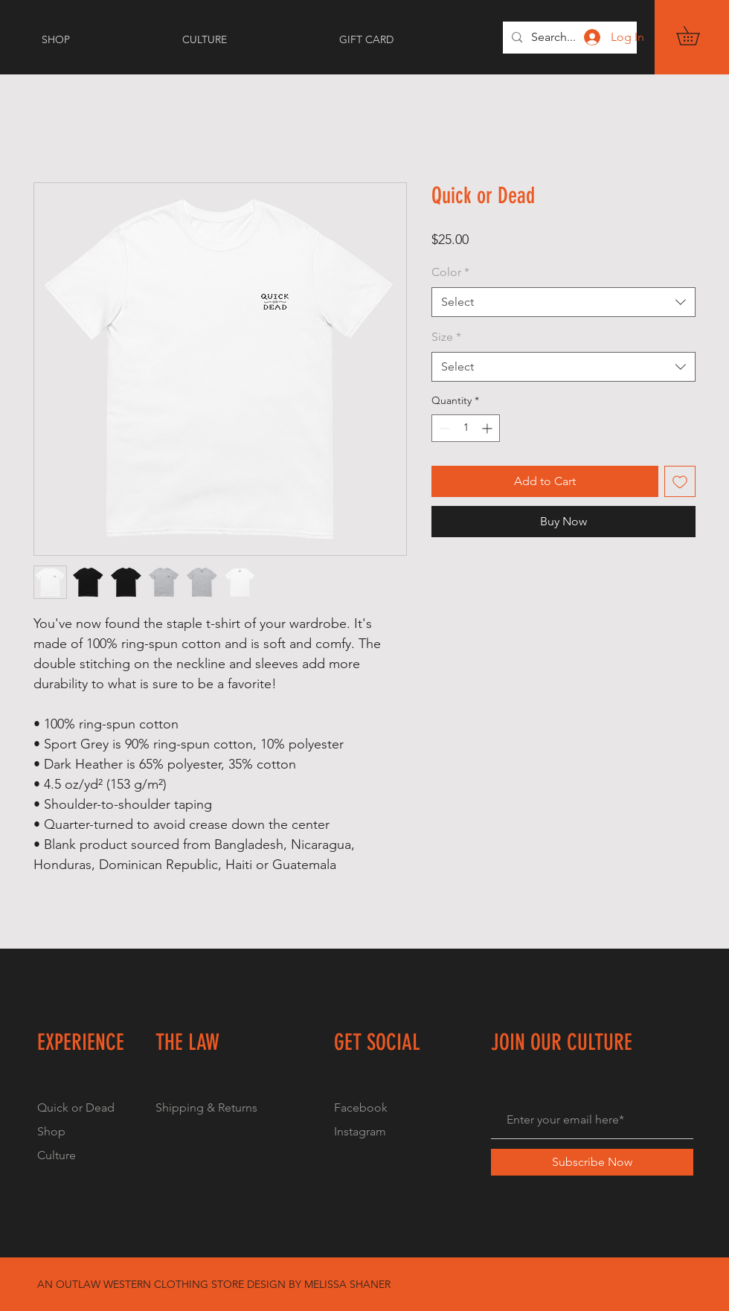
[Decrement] (443, 428)
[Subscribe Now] (592, 1162)
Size (446, 337)
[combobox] (563, 302)
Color (450, 272)
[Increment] (488, 428)
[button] (697, 35)
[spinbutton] (465, 428)
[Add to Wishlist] (680, 481)
